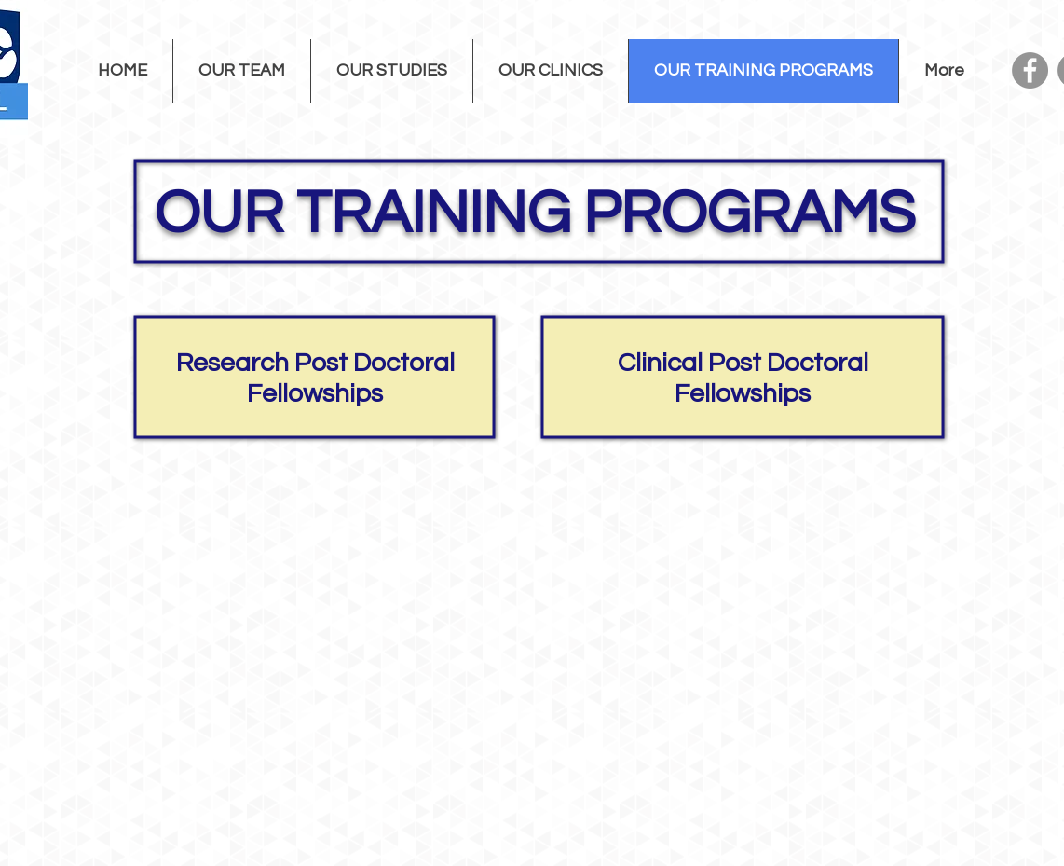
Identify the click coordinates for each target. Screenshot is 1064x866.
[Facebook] (1030, 70)
